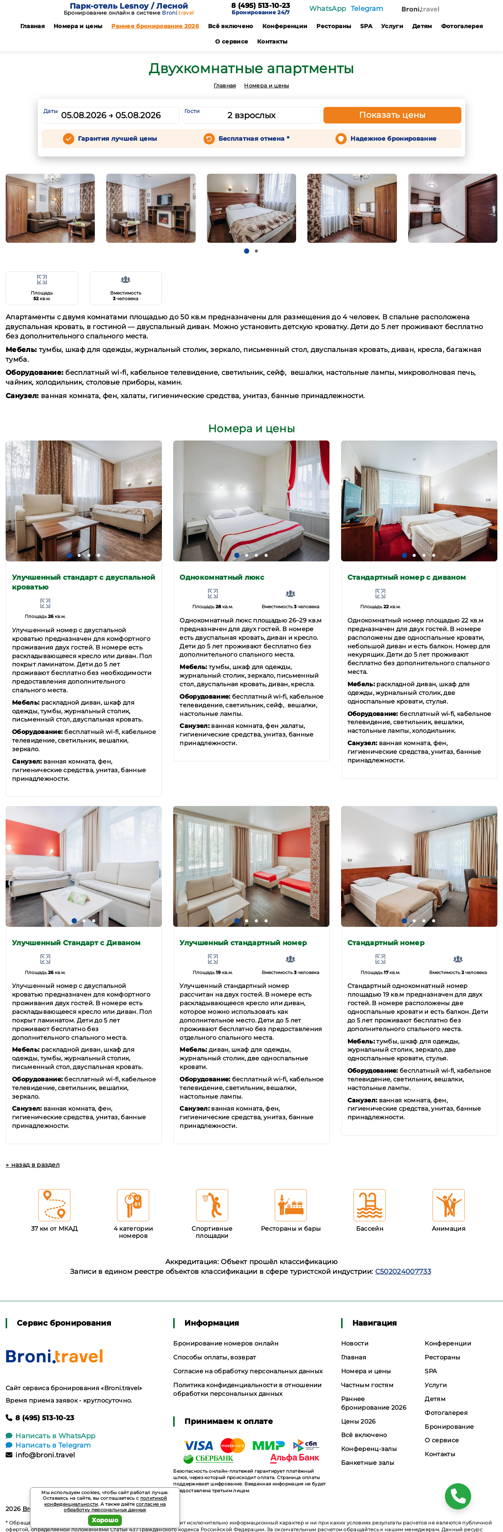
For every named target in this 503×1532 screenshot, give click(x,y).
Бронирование (449, 1426)
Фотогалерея (462, 26)
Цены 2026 (358, 1421)
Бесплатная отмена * (254, 138)
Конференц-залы (369, 1448)
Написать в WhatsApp (50, 1436)
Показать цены (392, 115)
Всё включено (230, 26)
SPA (366, 26)
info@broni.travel (40, 1455)
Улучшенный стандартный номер (243, 943)
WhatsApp (327, 9)
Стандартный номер (385, 943)
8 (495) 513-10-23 (260, 6)
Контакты (272, 41)
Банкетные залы (367, 1462)
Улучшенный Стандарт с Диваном (76, 943)
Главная (32, 26)
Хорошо (105, 1520)
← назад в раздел (33, 1164)
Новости (354, 1343)
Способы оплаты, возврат (214, 1357)
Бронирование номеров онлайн (225, 1343)
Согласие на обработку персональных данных (247, 1371)
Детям (422, 26)
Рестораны (333, 26)
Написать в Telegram (48, 1445)
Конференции (285, 26)
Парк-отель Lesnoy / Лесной (129, 6)
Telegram (367, 9)
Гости (192, 111)
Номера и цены (78, 26)
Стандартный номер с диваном (406, 577)
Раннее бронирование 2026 (155, 26)
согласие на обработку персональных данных (115, 1507)
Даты (50, 111)
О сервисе (231, 41)
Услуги (392, 26)
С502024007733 (403, 1271)
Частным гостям (367, 1385)
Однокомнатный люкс (222, 577)
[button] (246, 251)
